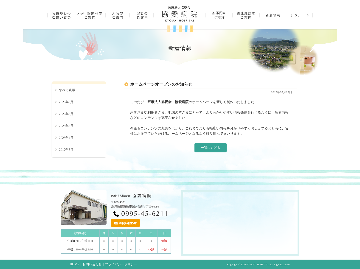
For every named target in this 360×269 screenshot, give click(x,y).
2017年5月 (66, 149)
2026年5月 (66, 102)
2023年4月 (66, 138)
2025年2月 (66, 126)
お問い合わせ (92, 264)
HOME (74, 264)
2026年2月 (66, 114)
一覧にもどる (210, 147)
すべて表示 (67, 90)
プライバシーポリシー (121, 264)
